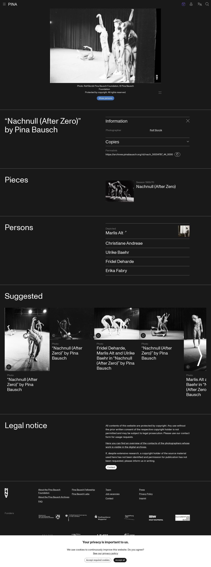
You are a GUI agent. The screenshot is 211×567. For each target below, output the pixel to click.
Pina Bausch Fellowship (83, 489)
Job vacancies (113, 494)
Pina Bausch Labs (80, 494)
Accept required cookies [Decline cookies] (98, 560)
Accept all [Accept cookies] (120, 560)
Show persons (105, 98)
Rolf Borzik (156, 130)
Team (108, 489)
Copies (112, 141)
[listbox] (105, 45)
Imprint (142, 498)
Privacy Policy (146, 494)
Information (117, 121)
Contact (111, 467)
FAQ (40, 501)
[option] (105, 45)
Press (142, 489)
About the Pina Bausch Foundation (49, 491)
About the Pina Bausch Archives (53, 497)
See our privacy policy (105, 553)
